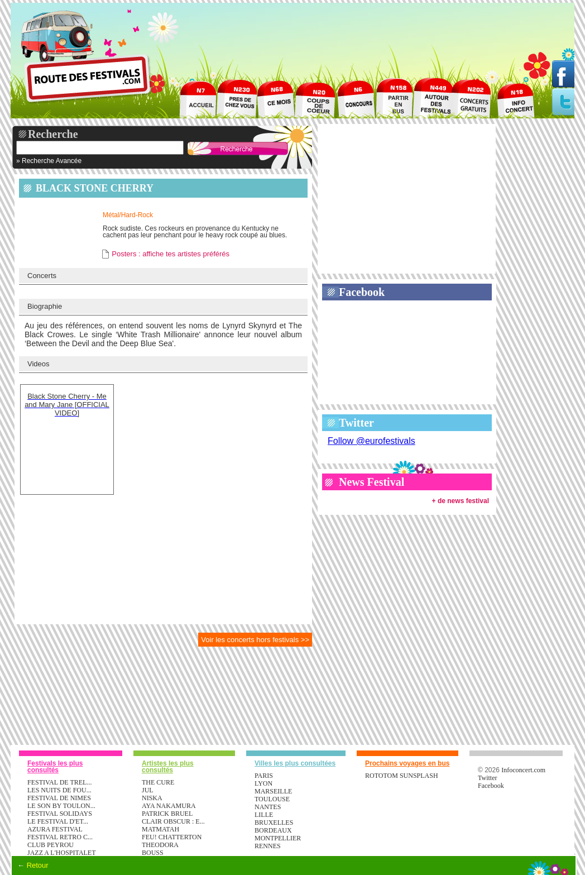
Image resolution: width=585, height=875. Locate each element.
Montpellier (278, 838)
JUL (148, 790)
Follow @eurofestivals (371, 441)
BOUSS (153, 853)
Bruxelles (274, 822)
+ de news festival (460, 501)
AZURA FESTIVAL (55, 829)
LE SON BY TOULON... (61, 806)
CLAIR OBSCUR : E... (173, 821)
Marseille (273, 791)
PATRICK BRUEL (167, 813)
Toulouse (272, 799)
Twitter (356, 423)
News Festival (371, 482)
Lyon (263, 783)
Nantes (268, 807)
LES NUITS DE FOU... (59, 790)
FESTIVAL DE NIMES (59, 798)
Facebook (362, 292)
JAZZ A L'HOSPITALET (61, 853)
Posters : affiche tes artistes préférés (170, 254)
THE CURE (158, 782)
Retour (38, 865)
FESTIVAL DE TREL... (59, 782)
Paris (264, 776)
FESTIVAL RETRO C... (60, 837)
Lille (264, 815)
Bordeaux (273, 830)
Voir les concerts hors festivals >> (255, 639)
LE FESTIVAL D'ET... (57, 821)
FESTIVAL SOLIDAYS (59, 813)
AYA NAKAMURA (169, 806)
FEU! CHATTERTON (172, 837)
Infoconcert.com (523, 770)
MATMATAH (160, 829)
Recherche (53, 134)
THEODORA (160, 845)
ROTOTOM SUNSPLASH (401, 776)
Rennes (268, 846)
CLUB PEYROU (50, 845)
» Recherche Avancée (48, 160)
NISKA (152, 798)
